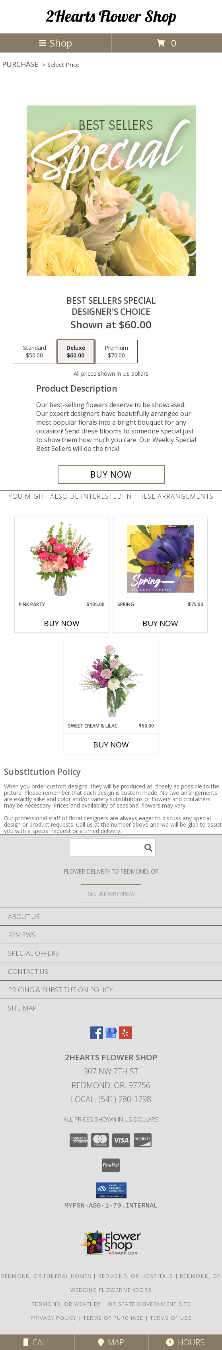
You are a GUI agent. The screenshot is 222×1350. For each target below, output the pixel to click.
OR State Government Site (149, 1303)
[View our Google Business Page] (111, 1036)
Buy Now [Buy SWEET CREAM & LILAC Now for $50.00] (111, 744)
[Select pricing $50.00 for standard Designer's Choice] (34, 351)
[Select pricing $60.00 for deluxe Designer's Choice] (75, 351)
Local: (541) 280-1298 (111, 1099)
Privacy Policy (53, 1317)
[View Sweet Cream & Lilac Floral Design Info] (111, 680)
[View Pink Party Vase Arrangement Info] (62, 559)
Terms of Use (170, 1317)
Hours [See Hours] (185, 1342)
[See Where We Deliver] (111, 893)
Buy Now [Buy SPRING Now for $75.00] (160, 623)
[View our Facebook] (96, 1036)
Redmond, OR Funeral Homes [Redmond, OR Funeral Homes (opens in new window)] (46, 1276)
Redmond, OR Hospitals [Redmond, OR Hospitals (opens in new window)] (135, 1276)
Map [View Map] (111, 1342)
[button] (111, 1190)
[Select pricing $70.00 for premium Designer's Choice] (116, 351)
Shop (55, 42)
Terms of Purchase (113, 1317)
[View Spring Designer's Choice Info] (160, 559)
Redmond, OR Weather (66, 1303)
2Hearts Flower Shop (111, 16)
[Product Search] (113, 847)
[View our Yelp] (125, 1036)
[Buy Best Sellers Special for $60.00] (111, 474)
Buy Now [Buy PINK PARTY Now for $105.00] (62, 623)
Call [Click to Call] (36, 1342)
